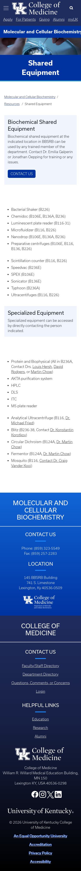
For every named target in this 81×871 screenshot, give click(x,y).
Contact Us (22, 174)
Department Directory (40, 674)
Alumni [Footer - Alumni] (40, 736)
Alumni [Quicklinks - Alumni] (59, 19)
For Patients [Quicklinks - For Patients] (26, 19)
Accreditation (40, 844)
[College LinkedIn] (58, 796)
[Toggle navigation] (6, 8)
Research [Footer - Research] (40, 728)
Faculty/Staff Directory (40, 666)
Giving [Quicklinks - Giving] (44, 19)
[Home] (36, 8)
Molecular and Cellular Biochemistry (29, 97)
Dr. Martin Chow (56, 454)
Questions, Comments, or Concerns (40, 683)
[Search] (72, 8)
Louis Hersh (42, 367)
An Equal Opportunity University (40, 836)
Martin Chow (41, 372)
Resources (12, 104)
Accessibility (40, 861)
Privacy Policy (40, 853)
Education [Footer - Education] (40, 719)
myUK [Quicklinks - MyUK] (73, 19)
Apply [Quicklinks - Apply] (7, 19)
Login (40, 691)
